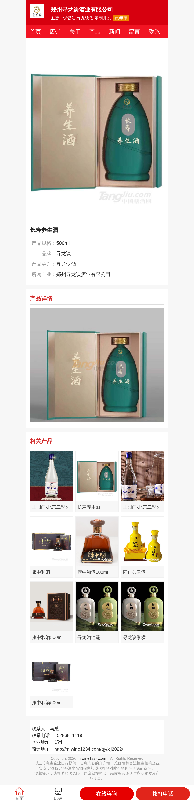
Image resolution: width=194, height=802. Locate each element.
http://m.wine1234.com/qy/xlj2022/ (88, 749)
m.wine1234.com (91, 758)
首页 (35, 31)
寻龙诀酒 (66, 264)
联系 (154, 31)
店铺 (55, 31)
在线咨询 (106, 794)
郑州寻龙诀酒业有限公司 (83, 274)
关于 (75, 31)
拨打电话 (163, 794)
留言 (134, 31)
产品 (94, 31)
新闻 (114, 31)
